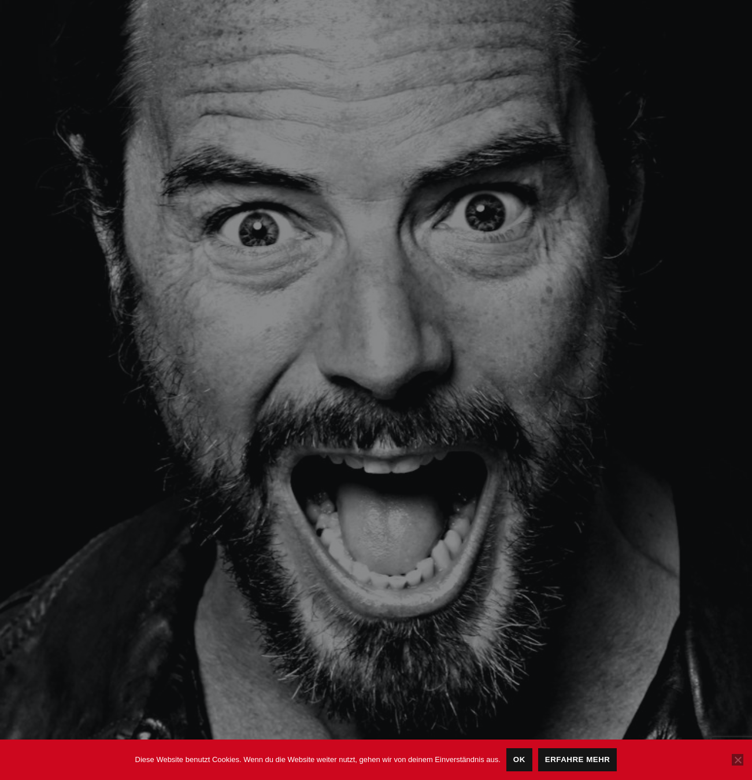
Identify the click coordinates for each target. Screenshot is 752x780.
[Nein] (737, 760)
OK (519, 759)
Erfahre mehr (577, 759)
